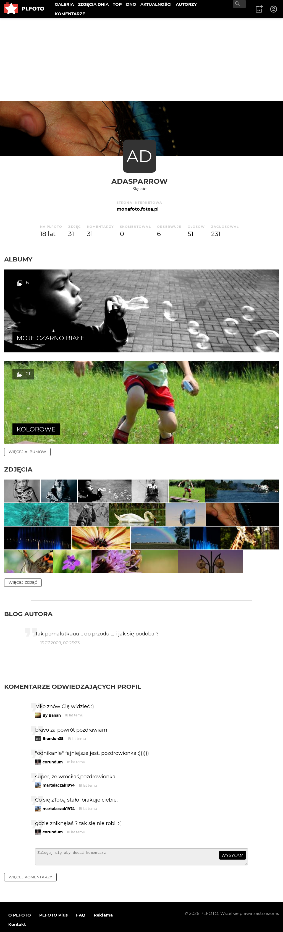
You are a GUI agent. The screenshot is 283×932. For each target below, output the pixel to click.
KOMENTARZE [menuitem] (70, 13)
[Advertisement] (141, 59)
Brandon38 (53, 721)
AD (139, 156)
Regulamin (19, 918)
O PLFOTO (19, 900)
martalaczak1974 (59, 768)
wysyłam (232, 838)
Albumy (18, 259)
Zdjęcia (18, 378)
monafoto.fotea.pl (138, 209)
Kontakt (17, 909)
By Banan (52, 698)
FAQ (80, 900)
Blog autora (28, 596)
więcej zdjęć (23, 565)
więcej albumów (27, 360)
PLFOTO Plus (53, 900)
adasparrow (139, 181)
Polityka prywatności (61, 918)
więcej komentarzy (30, 862)
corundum (53, 744)
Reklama (103, 900)
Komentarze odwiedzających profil (72, 669)
